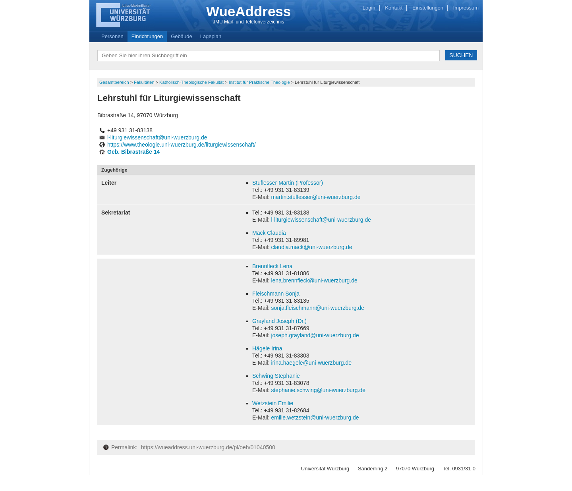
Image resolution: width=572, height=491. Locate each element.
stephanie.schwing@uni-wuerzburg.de (318, 390)
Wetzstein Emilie (272, 403)
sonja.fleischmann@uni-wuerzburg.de (317, 308)
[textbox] (268, 55)
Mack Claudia (269, 233)
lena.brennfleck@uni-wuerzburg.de (314, 280)
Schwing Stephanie (276, 376)
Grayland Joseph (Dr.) (279, 321)
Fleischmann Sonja (276, 293)
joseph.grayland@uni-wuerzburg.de (315, 335)
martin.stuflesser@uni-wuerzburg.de (315, 197)
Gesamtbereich (114, 82)
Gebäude (181, 36)
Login (369, 8)
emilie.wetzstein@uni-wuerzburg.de (315, 417)
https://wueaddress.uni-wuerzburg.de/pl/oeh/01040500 (208, 447)
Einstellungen (427, 8)
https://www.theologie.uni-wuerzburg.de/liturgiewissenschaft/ (181, 144)
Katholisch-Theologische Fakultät (192, 82)
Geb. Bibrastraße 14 (133, 152)
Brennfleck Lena (272, 266)
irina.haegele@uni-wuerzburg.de (311, 363)
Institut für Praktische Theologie (260, 82)
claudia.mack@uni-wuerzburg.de (311, 247)
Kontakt (393, 8)
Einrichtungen (147, 36)
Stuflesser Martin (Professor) (287, 183)
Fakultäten (144, 82)
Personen (112, 36)
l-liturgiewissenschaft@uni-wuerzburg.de (157, 137)
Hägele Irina (267, 348)
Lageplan (211, 36)
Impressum (466, 8)
